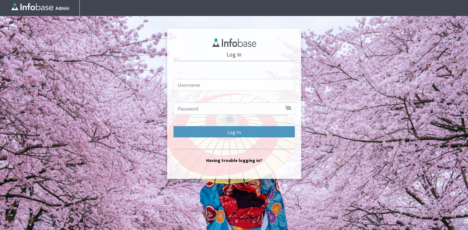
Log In (234, 132)
